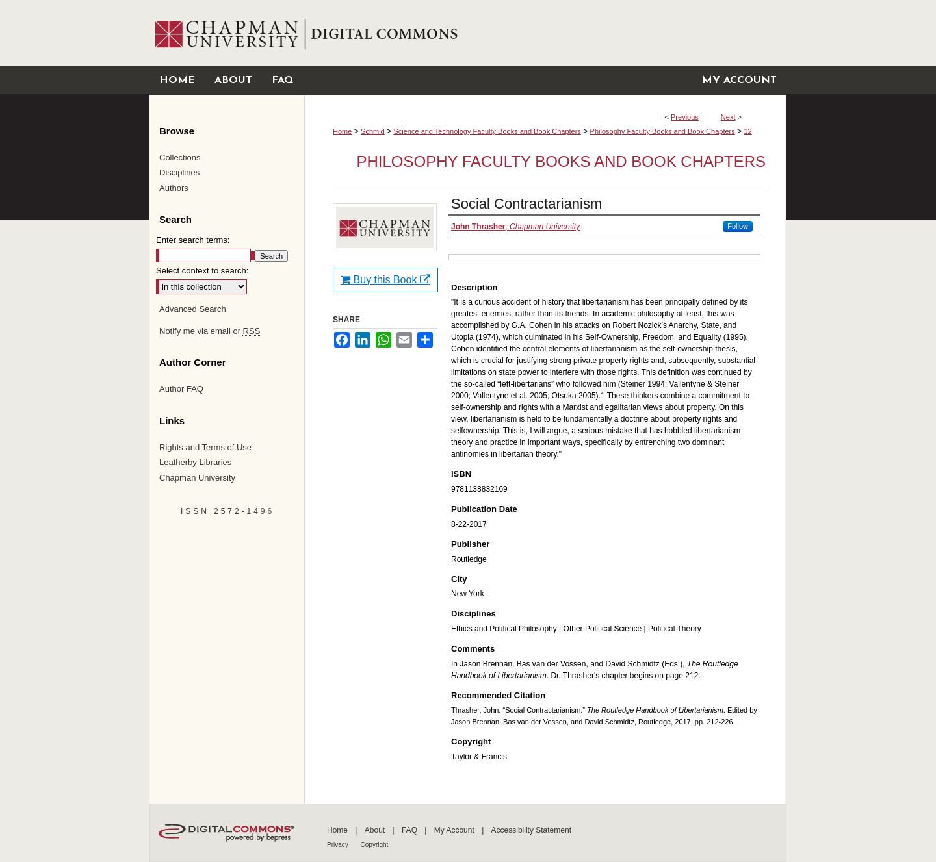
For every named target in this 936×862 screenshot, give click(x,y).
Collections (180, 157)
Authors (173, 188)
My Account (455, 830)
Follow (737, 226)
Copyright (375, 844)
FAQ (410, 830)
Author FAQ (181, 389)
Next (728, 117)
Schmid (373, 131)
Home (342, 131)
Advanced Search (192, 309)
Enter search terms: (192, 240)
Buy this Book (385, 279)
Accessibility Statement (531, 830)
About (376, 830)
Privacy (338, 844)
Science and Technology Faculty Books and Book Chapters (486, 131)
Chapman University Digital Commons (545, 33)
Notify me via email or (209, 331)
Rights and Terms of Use (205, 447)
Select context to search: (202, 270)
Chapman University (197, 478)
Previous (685, 117)
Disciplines (179, 172)
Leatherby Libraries (195, 462)
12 (747, 131)
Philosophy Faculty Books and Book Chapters (662, 131)
